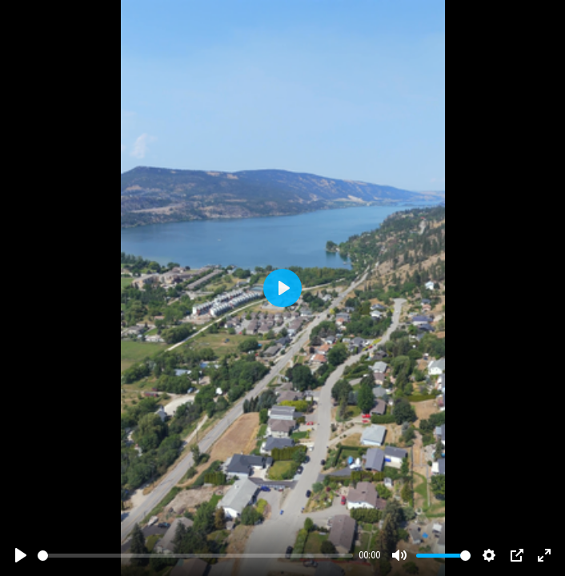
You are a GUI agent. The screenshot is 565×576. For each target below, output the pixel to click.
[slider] (195, 555)
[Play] (21, 555)
